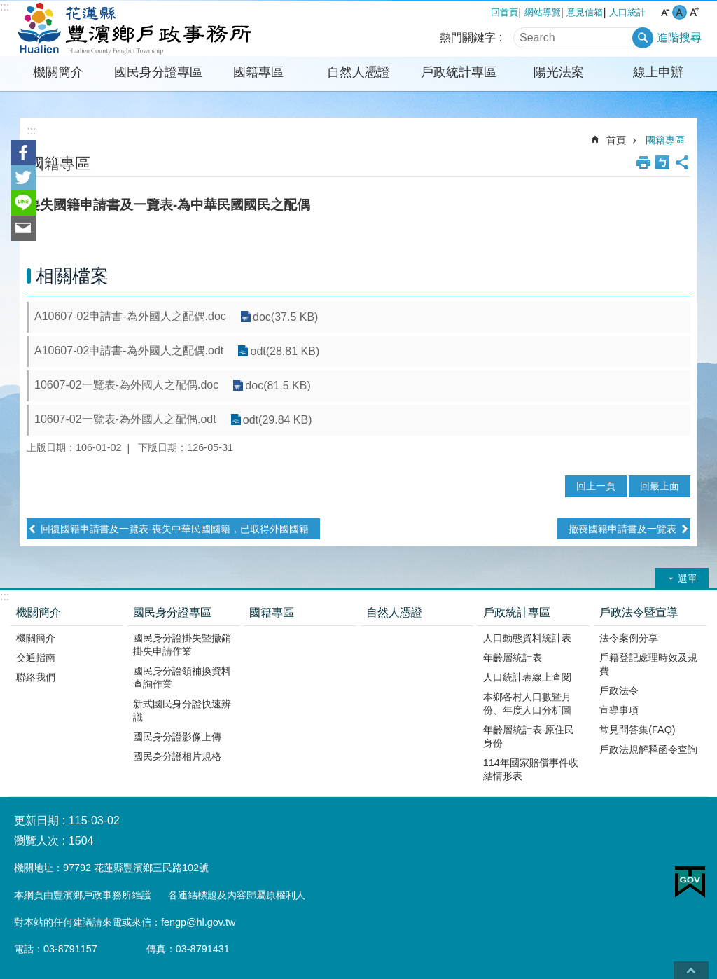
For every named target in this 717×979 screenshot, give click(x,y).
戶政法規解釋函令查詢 (648, 749)
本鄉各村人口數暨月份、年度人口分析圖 (527, 703)
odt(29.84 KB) (277, 420)
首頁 (616, 140)
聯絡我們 (35, 677)
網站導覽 (542, 12)
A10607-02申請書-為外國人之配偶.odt (128, 350)
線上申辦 (658, 72)
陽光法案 (559, 72)
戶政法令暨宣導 (638, 612)
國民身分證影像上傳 (177, 736)
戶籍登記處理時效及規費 (648, 664)
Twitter (23, 177)
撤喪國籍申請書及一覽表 (622, 528)
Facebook (23, 152)
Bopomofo (662, 162)
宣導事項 (619, 710)
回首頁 (504, 12)
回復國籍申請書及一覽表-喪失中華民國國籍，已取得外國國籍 (175, 528)
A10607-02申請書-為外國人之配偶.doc (130, 316)
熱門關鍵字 (468, 37)
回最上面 (659, 486)
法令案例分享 (628, 638)
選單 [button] (687, 578)
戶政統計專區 (458, 72)
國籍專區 (258, 72)
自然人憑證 (358, 72)
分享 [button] (682, 162)
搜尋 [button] (642, 37)
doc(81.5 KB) (277, 385)
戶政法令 (619, 690)
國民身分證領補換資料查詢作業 (182, 677)
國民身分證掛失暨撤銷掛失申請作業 (182, 644)
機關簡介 (58, 72)
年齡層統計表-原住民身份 (529, 736)
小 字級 (664, 12)
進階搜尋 (679, 37)
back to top (691, 970)
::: (4, 7)
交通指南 (35, 657)
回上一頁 (595, 486)
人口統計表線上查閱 (527, 677)
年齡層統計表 (512, 657)
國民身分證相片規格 (177, 756)
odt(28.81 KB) (284, 351)
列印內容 (643, 162)
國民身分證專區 (158, 72)
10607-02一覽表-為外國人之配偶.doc (126, 385)
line (23, 203)
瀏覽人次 (36, 841)
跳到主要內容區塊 (7, 7)
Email (23, 228)
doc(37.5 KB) (285, 317)
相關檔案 (72, 276)
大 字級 (694, 12)
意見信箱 (584, 12)
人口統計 (627, 12)
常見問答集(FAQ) (637, 729)
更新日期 (36, 820)
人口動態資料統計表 (527, 638)
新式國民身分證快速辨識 (182, 710)
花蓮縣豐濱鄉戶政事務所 (130, 29)
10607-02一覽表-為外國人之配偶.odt (125, 419)
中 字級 (679, 12)
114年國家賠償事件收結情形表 (530, 769)
